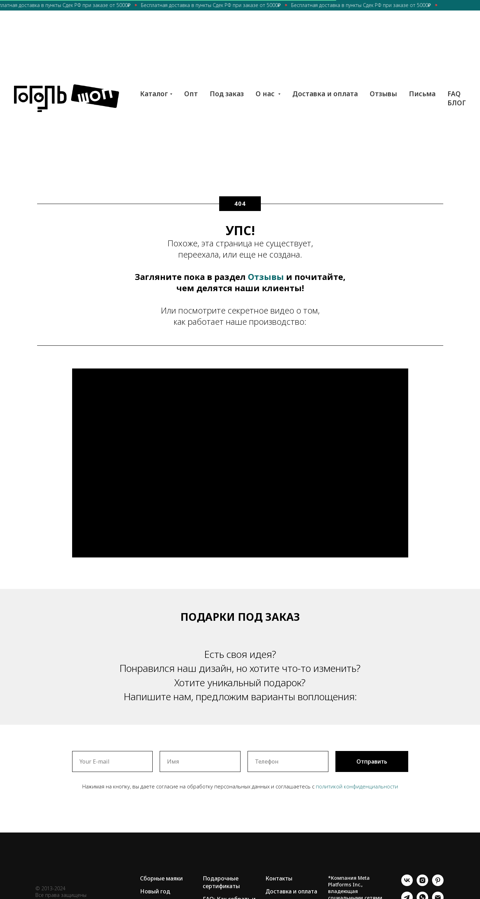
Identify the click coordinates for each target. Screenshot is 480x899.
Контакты (278, 878)
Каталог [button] (154, 93)
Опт (191, 93)
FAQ (454, 93)
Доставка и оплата (325, 93)
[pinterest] (438, 884)
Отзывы (383, 93)
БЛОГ (456, 102)
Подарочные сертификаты (221, 882)
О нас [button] (266, 93)
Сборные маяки (161, 878)
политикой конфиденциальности (357, 786)
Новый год (155, 891)
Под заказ (227, 93)
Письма (422, 93)
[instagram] (422, 884)
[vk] (407, 884)
